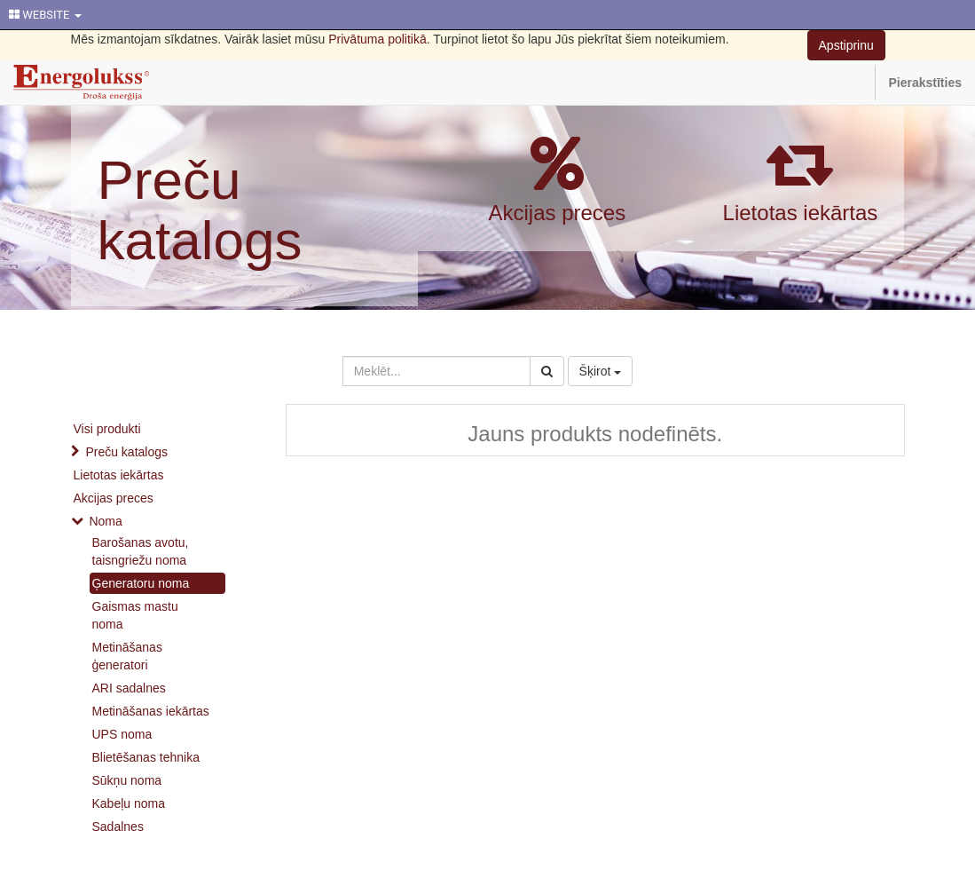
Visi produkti (107, 429)
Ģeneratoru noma (141, 583)
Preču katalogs (200, 210)
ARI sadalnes (129, 688)
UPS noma (122, 734)
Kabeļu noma (129, 803)
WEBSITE (45, 14)
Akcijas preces (556, 213)
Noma (105, 521)
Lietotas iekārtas (800, 213)
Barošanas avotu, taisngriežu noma (140, 551)
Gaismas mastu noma (135, 615)
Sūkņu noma (127, 780)
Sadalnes (118, 826)
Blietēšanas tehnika (146, 757)
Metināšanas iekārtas (150, 711)
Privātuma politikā (377, 39)
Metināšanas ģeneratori (127, 656)
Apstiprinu (846, 45)
